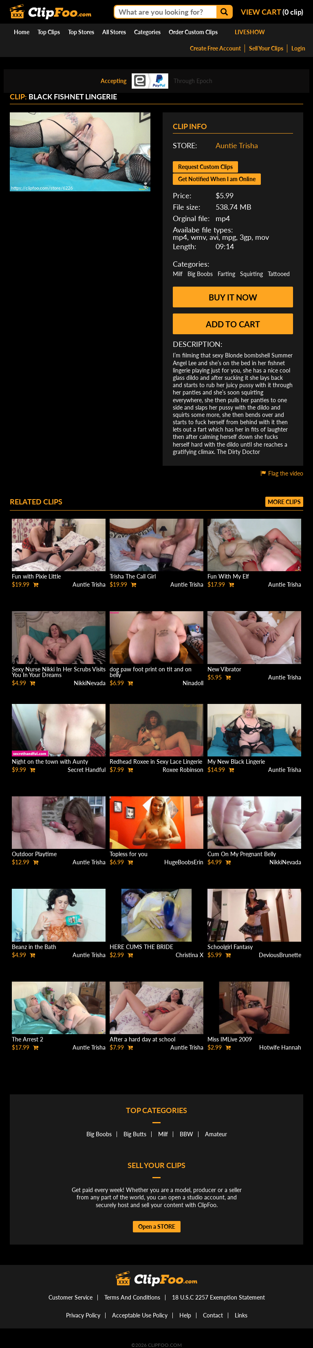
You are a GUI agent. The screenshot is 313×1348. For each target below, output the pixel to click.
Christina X (189, 954)
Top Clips (48, 31)
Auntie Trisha (237, 145)
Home (21, 31)
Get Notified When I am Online (217, 178)
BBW (186, 1134)
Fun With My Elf (228, 576)
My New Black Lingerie (236, 761)
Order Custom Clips (193, 31)
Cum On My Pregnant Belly (241, 853)
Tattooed (279, 273)
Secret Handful (87, 769)
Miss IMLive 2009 (229, 1039)
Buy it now (233, 297)
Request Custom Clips (205, 166)
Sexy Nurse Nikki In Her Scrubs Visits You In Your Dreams (59, 672)
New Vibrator (224, 669)
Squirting (251, 273)
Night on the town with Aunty (50, 761)
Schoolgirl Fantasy (230, 946)
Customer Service (70, 1297)
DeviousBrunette (280, 954)
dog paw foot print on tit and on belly (151, 672)
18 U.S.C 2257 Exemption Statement (218, 1297)
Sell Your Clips (266, 48)
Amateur (216, 1134)
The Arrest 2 (27, 1039)
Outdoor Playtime (34, 853)
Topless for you (129, 853)
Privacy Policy (83, 1315)
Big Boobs (200, 273)
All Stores (114, 31)
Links (241, 1315)
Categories (147, 31)
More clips (284, 501)
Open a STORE (156, 1226)
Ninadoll (193, 682)
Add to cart (233, 324)
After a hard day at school (142, 1039)
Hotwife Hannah (280, 1047)
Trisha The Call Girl (133, 576)
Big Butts (134, 1134)
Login (298, 48)
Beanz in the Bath (34, 946)
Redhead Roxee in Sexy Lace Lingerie (156, 761)
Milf (178, 273)
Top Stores (81, 31)
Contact (213, 1315)
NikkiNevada (90, 682)
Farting (226, 273)
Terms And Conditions (132, 1297)
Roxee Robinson (183, 769)
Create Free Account (215, 48)
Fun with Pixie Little (36, 576)
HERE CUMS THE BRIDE (141, 946)
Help (185, 1315)
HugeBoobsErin (183, 862)
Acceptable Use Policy (140, 1315)
